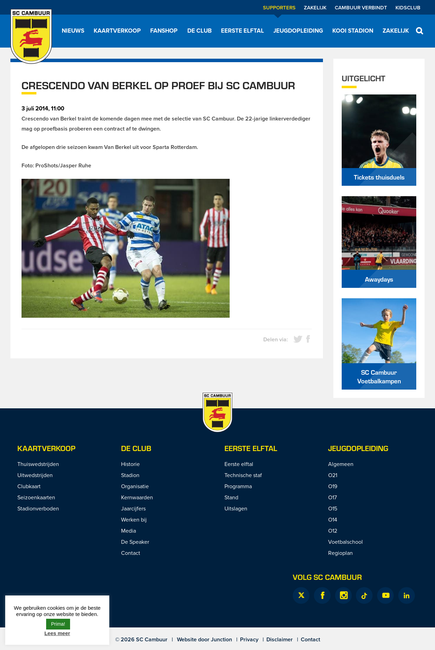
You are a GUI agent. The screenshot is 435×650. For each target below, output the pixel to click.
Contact (130, 553)
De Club (199, 30)
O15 (332, 508)
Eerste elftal (242, 30)
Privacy (249, 639)
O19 (332, 486)
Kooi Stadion (352, 30)
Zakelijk (315, 7)
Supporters (279, 7)
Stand (231, 497)
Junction (221, 639)
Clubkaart (29, 486)
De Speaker (135, 541)
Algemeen (340, 464)
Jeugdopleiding (298, 30)
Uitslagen (235, 508)
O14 (332, 519)
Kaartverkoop (117, 30)
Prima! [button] (58, 624)
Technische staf (243, 475)
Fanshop (164, 30)
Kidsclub (407, 7)
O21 (332, 475)
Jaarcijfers (133, 508)
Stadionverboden (38, 508)
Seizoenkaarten (36, 497)
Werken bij (134, 519)
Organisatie (135, 486)
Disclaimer (279, 639)
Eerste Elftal (250, 448)
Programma (238, 486)
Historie (130, 464)
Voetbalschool (345, 541)
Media (128, 530)
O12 (332, 530)
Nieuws (73, 30)
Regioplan (340, 553)
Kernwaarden (137, 497)
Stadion (130, 475)
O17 (332, 497)
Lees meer (57, 633)
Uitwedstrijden (35, 475)
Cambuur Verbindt (361, 7)
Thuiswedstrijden (38, 464)
